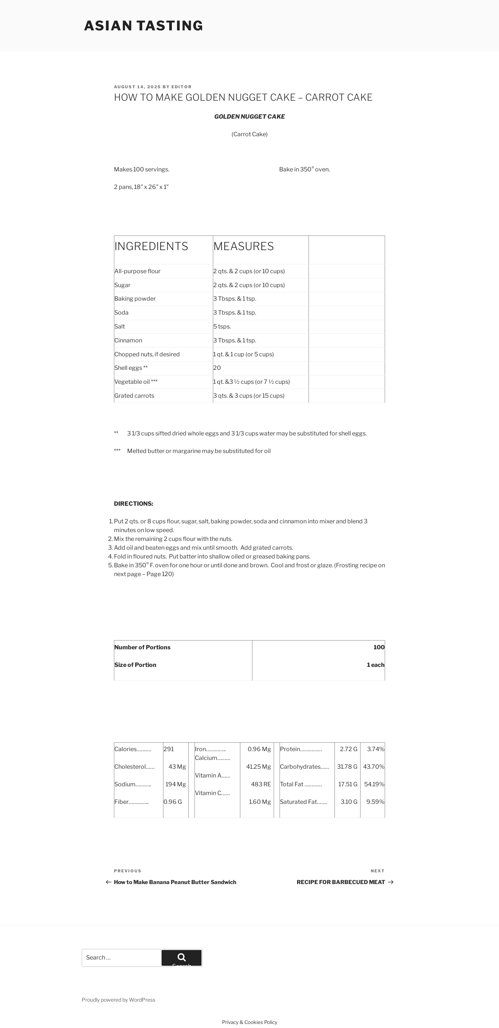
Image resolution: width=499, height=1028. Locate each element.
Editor (181, 86)
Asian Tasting (143, 26)
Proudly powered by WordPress (118, 1000)
